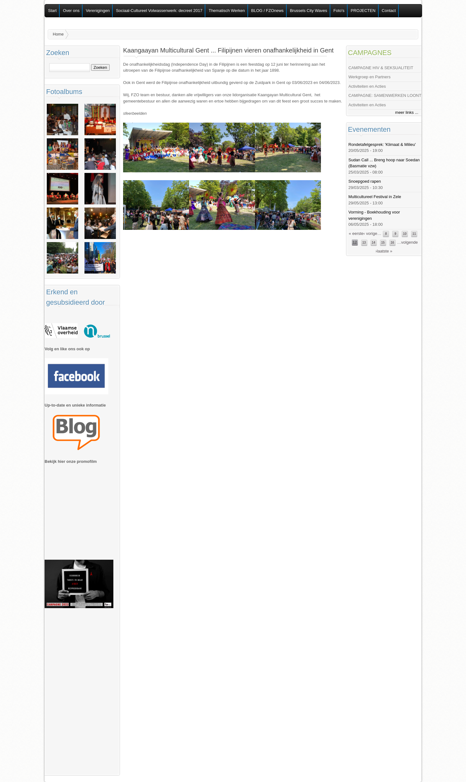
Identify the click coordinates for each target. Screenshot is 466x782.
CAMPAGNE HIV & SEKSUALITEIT (381, 67)
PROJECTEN (363, 10)
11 (414, 234)
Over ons (71, 10)
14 (373, 242)
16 (392, 242)
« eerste (356, 233)
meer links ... (406, 112)
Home (58, 34)
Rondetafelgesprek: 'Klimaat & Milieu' (382, 144)
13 (364, 242)
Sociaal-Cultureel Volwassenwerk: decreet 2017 (159, 10)
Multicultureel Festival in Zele (375, 196)
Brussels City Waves (308, 10)
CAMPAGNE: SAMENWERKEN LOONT (385, 95)
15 (383, 242)
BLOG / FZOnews (267, 10)
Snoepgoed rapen (365, 181)
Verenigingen (98, 10)
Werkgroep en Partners (370, 77)
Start (52, 10)
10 (405, 234)
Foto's (338, 10)
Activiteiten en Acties (367, 86)
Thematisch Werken (227, 10)
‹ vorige (370, 233)
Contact (389, 10)
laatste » (384, 251)
